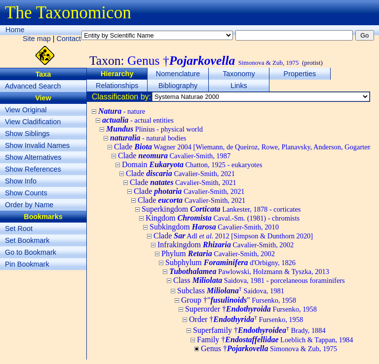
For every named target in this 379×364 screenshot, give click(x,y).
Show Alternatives (33, 157)
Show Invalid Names (37, 145)
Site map (37, 39)
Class (259, 280)
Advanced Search (33, 86)
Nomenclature (178, 74)
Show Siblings (27, 133)
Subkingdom (214, 227)
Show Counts (26, 193)
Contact (69, 39)
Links (238, 86)
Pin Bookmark (27, 264)
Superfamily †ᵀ (259, 330)
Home (14, 30)
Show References (33, 169)
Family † (275, 339)
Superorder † (251, 309)
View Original (26, 110)
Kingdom (223, 218)
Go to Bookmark (30, 252)
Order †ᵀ (246, 319)
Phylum (218, 253)
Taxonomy (239, 74)
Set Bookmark (27, 240)
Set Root (19, 228)
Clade (174, 155)
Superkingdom (221, 209)
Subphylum (230, 262)
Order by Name (29, 205)
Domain (192, 164)
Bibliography (177, 86)
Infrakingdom (225, 244)
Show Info (21, 181)
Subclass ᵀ (230, 290)
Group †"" (238, 300)
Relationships (117, 86)
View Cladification (33, 122)
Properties (300, 74)
